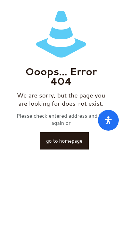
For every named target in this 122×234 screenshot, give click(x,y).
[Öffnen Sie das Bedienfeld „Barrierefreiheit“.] (108, 120)
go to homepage (64, 140)
